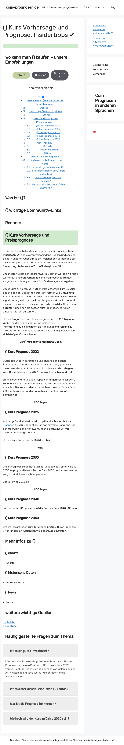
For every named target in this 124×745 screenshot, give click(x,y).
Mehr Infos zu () (45, 142)
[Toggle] (43, 97)
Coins (86, 7)
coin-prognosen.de (22, 7)
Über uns (100, 7)
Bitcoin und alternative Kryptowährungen (103, 42)
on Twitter (9, 622)
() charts (47, 146)
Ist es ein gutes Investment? (48, 167)
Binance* (40, 75)
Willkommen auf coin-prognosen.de (60, 7)
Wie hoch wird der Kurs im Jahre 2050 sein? (38, 719)
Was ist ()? (45, 107)
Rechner (45, 115)
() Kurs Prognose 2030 (48, 132)
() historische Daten (48, 149)
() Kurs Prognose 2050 (48, 139)
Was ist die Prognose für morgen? (32, 704)
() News (48, 153)
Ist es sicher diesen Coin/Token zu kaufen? (38, 689)
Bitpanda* (59, 75)
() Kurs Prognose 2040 (48, 136)
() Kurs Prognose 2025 (48, 129)
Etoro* (21, 75)
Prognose (8, 424)
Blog (112, 7)
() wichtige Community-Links (45, 111)
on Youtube (10, 625)
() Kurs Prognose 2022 (48, 125)
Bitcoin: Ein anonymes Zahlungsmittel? (103, 29)
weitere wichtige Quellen (45, 156)
